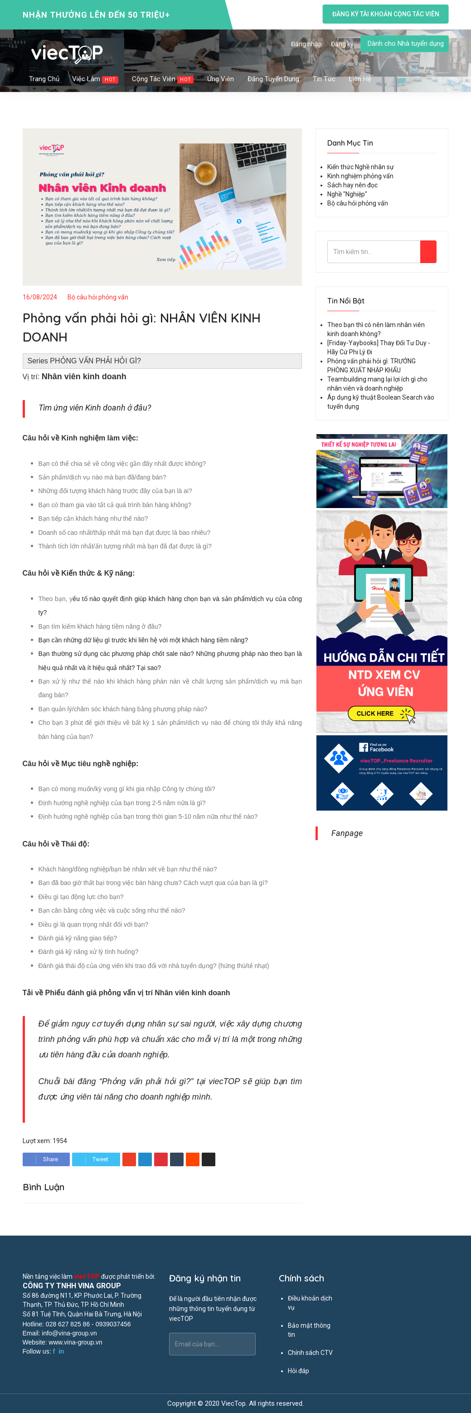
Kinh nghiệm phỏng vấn (360, 176)
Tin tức (324, 79)
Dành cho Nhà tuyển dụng (406, 43)
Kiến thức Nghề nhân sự (360, 167)
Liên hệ (360, 79)
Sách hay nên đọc (352, 185)
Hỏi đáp (298, 1370)
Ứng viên (221, 79)
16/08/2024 (40, 297)
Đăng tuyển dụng (274, 79)
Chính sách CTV (310, 1352)
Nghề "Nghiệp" (347, 194)
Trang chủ (44, 79)
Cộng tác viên (163, 79)
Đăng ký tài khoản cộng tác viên (385, 14)
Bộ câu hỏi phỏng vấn (98, 297)
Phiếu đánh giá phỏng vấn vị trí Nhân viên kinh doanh (137, 993)
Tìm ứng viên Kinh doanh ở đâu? (95, 407)
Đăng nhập (306, 44)
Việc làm (95, 79)
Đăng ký (342, 44)
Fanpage (347, 833)
